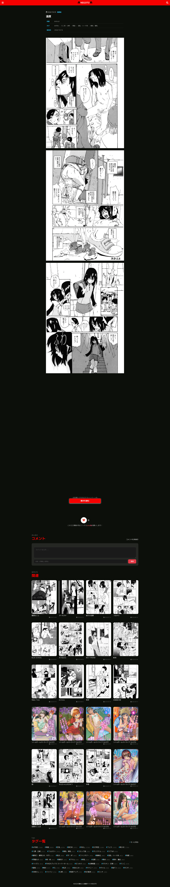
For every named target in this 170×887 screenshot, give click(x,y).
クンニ (125, 864)
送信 (132, 561)
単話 (73, 26)
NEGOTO (85, 2)
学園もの (38, 859)
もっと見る (134, 842)
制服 (129, 855)
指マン (116, 868)
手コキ (128, 868)
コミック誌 (84, 851)
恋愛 (96, 859)
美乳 (85, 859)
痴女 (46, 868)
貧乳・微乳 (94, 26)
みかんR (56, 21)
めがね (56, 26)
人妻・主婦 (39, 851)
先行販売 (90, 872)
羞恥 (36, 868)
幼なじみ (79, 868)
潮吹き (62, 859)
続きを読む (85, 501)
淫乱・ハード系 (83, 26)
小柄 (63, 872)
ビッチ (103, 872)
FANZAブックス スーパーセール (59, 864)
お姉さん (38, 872)
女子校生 (98, 847)
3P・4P (72, 855)
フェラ (112, 847)
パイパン (51, 872)
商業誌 (59, 12)
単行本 (72, 847)
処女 (60, 855)
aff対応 (38, 847)
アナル (74, 859)
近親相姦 (94, 864)
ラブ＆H (113, 851)
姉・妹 (50, 859)
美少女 (124, 847)
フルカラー (54, 851)
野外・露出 (119, 859)
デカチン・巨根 (110, 864)
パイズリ (38, 864)
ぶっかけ (81, 864)
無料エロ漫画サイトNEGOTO (87, 884)
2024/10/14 (58, 30)
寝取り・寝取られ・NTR (43, 855)
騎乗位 (100, 855)
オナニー (92, 868)
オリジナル (99, 851)
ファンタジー (86, 855)
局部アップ (76, 872)
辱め (106, 859)
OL (57, 868)
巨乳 (61, 847)
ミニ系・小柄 (65, 26)
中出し (85, 847)
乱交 (66, 868)
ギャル (104, 868)
